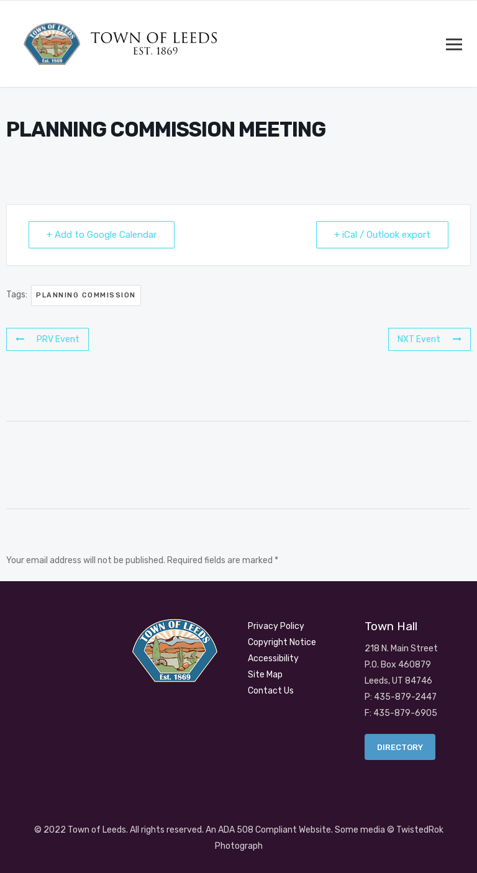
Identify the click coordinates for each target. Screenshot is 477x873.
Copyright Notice (282, 642)
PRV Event (48, 339)
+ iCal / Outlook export (382, 234)
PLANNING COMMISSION (86, 295)
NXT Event (429, 339)
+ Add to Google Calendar (102, 234)
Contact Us (271, 690)
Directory (400, 747)
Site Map (265, 674)
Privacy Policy (276, 626)
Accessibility (273, 658)
